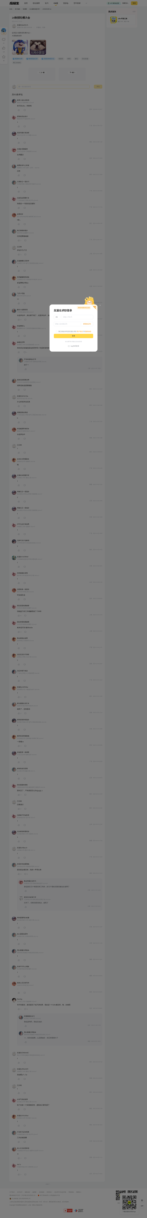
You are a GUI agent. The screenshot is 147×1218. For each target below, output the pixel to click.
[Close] (100, 305)
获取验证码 (87, 324)
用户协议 (80, 331)
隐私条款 (88, 331)
